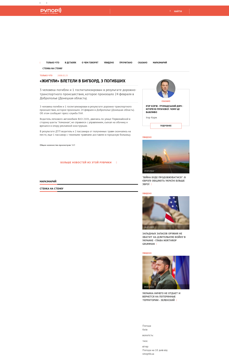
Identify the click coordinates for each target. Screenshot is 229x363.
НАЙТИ (178, 11)
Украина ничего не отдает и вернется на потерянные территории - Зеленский (161, 296)
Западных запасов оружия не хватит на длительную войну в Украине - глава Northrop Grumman (164, 238)
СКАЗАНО (142, 62)
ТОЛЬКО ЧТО (52, 62)
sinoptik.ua (148, 353)
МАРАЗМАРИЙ (160, 62)
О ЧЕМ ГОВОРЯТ (90, 62)
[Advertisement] (114, 37)
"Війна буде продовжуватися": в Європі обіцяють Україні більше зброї (164, 181)
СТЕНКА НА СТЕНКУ (52, 68)
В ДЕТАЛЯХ (70, 62)
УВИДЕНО (109, 62)
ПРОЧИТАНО (125, 62)
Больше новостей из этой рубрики (88, 162)
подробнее (165, 126)
